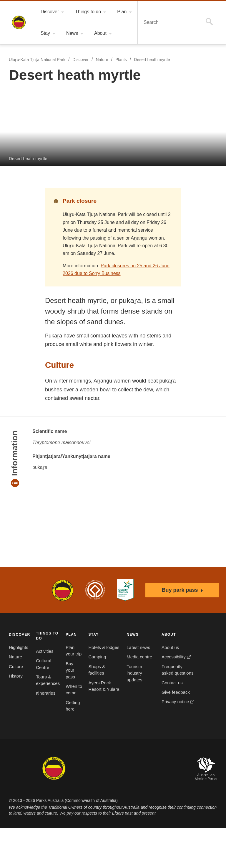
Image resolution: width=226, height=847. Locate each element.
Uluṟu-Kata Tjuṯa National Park (19, 22)
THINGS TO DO (45, 635)
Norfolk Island (95, 787)
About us (146, 647)
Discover (81, 59)
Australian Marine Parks (206, 787)
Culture (16, 666)
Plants (123, 59)
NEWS (118, 634)
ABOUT (144, 634)
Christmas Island (120, 787)
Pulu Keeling (145, 787)
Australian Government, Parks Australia (24, 590)
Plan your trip (69, 654)
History (16, 676)
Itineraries (45, 693)
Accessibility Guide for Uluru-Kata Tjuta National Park (125, 590)
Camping (94, 663)
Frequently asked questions (148, 679)
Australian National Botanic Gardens (175, 787)
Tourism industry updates (120, 686)
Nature (103, 59)
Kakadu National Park (24, 787)
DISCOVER (19, 634)
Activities (44, 651)
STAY (90, 634)
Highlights (19, 647)
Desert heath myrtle (155, 59)
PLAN (70, 634)
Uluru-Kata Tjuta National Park (62, 590)
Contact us (148, 695)
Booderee (74, 787)
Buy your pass (69, 677)
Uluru (54, 787)
